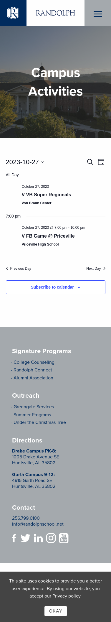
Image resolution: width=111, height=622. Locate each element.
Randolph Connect (33, 370)
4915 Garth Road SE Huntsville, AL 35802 (33, 480)
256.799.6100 (26, 518)
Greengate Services (34, 407)
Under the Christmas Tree (40, 422)
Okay (55, 611)
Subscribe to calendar (52, 287)
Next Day (95, 268)
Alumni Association (33, 378)
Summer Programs (32, 415)
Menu (98, 13)
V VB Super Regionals (46, 194)
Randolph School (55, 13)
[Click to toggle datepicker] (25, 162)
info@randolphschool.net (38, 524)
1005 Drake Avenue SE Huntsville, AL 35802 (35, 457)
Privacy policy (66, 596)
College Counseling (34, 362)
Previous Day (18, 268)
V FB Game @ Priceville (48, 235)
